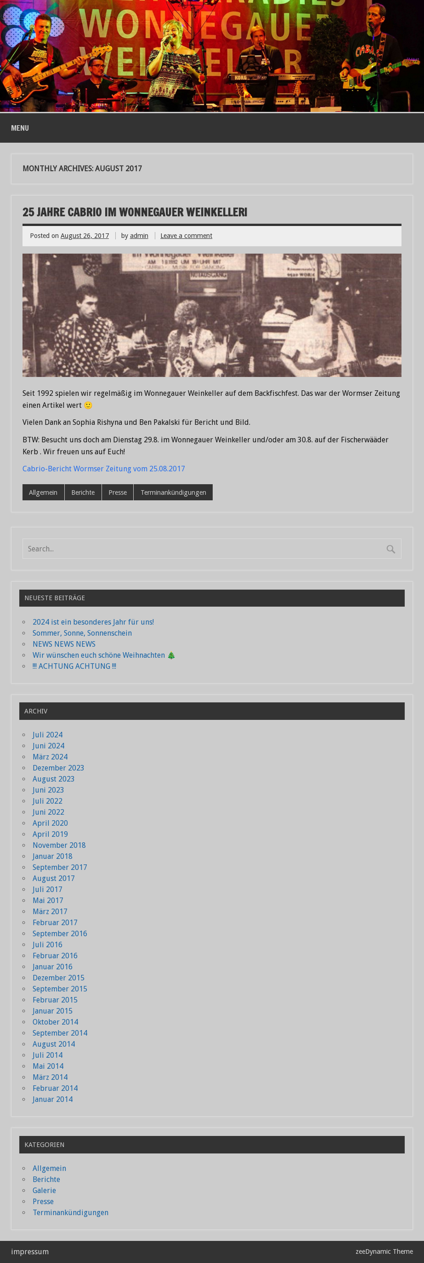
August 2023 (54, 779)
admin (139, 235)
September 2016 (60, 933)
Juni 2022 (48, 812)
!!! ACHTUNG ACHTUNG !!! (74, 666)
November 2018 (59, 845)
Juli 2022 (47, 801)
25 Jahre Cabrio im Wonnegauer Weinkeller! (135, 212)
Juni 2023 (48, 790)
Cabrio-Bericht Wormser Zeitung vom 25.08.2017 (104, 468)
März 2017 (50, 911)
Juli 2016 (47, 944)
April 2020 (50, 823)
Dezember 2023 (59, 768)
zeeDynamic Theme (384, 1251)
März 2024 (50, 757)
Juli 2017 (47, 889)
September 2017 (60, 867)
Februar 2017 (55, 922)
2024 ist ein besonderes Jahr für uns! (93, 622)
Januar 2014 (53, 1099)
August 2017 (54, 878)
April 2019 (50, 834)
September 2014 (60, 1033)
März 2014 (50, 1077)
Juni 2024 (48, 746)
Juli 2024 (47, 734)
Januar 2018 (53, 856)
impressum (30, 1251)
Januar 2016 (53, 966)
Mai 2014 (48, 1066)
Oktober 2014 (55, 1022)
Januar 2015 (53, 1011)
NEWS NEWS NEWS (64, 644)
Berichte (83, 492)
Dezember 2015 (59, 977)
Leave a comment (186, 235)
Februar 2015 (55, 1000)
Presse (117, 492)
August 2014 (54, 1044)
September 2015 (60, 989)
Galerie (44, 1190)
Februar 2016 (55, 955)
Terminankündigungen (173, 492)
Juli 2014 (47, 1055)
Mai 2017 (48, 900)
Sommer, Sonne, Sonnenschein (82, 633)
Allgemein (43, 492)
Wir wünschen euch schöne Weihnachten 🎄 (104, 655)
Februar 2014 (55, 1088)
